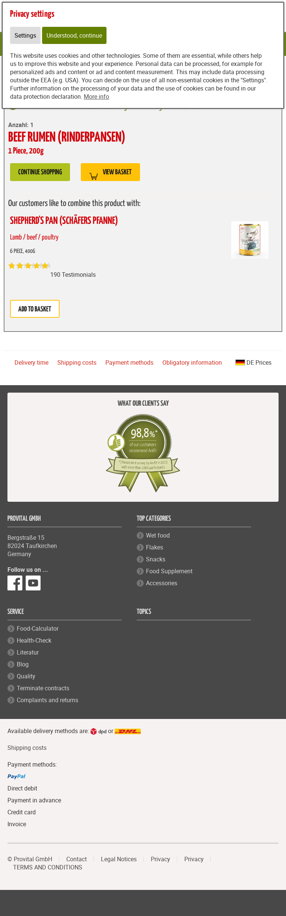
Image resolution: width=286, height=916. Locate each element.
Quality (26, 676)
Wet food (158, 535)
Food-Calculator (37, 628)
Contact (76, 859)
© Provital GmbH (29, 859)
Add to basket (34, 309)
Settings (25, 35)
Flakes (154, 547)
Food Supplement (169, 571)
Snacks (155, 559)
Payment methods (129, 362)
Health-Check (34, 640)
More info (96, 96)
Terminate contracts (43, 688)
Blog (23, 664)
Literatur (28, 652)
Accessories (161, 583)
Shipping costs (76, 362)
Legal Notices (119, 859)
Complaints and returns (47, 700)
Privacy (160, 859)
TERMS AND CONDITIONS (47, 867)
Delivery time (31, 362)
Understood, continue (74, 35)
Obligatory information (192, 362)
